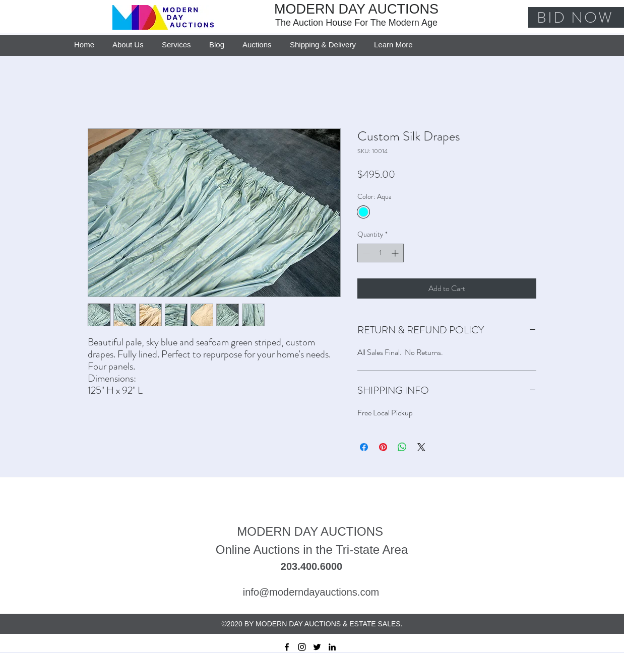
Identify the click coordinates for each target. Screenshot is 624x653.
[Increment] (396, 253)
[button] (393, 40)
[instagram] (302, 647)
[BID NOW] (576, 17)
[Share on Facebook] (364, 447)
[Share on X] (421, 447)
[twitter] (317, 647)
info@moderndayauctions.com (311, 592)
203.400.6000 (311, 566)
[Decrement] (365, 253)
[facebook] (287, 647)
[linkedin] (332, 647)
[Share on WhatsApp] (402, 447)
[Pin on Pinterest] (383, 447)
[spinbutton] (380, 253)
